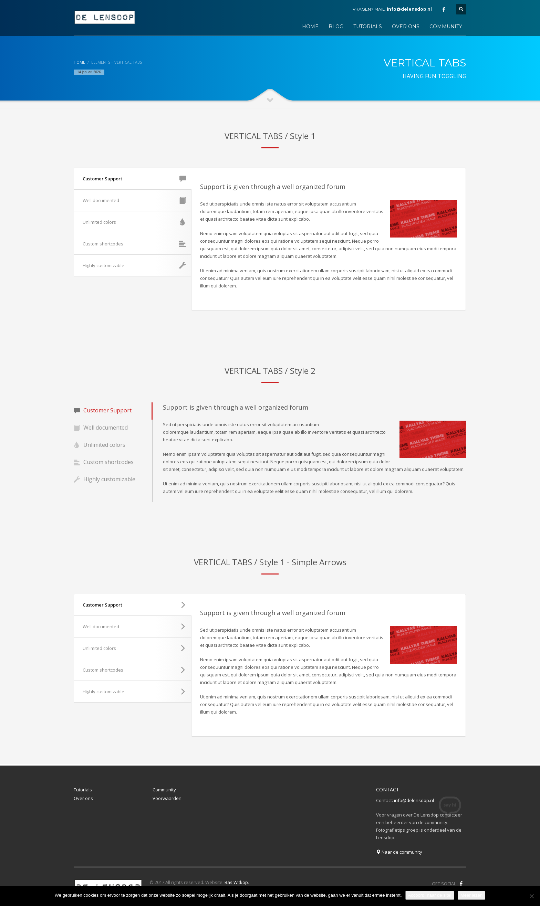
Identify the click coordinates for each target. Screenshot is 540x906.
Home (79, 62)
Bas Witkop (236, 882)
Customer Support (134, 178)
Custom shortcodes (134, 243)
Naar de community (399, 852)
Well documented (134, 200)
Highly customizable (134, 265)
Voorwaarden (167, 798)
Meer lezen (471, 895)
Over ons (83, 798)
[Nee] (531, 896)
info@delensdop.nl (409, 9)
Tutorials (83, 790)
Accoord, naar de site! (429, 895)
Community (164, 790)
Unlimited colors (134, 222)
